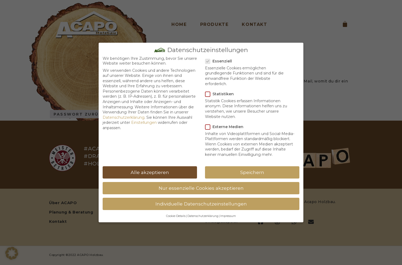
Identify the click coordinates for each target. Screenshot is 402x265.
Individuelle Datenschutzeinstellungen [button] (201, 204)
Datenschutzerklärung (123, 117)
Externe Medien (226, 126)
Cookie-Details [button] (176, 216)
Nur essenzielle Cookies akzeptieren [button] (201, 188)
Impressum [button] (228, 216)
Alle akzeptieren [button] (150, 172)
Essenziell (220, 61)
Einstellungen (144, 122)
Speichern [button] (252, 172)
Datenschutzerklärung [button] (202, 216)
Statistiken (221, 94)
